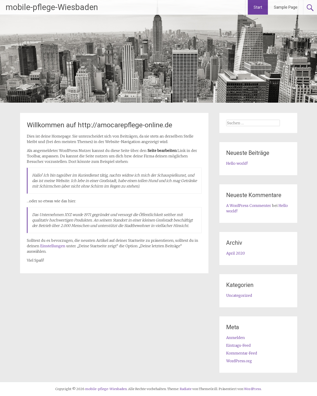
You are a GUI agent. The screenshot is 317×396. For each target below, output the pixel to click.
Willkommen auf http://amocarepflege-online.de (99, 125)
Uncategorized (239, 295)
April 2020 (235, 253)
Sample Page (285, 7)
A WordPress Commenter (248, 205)
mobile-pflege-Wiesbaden (52, 7)
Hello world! (237, 163)
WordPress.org (239, 361)
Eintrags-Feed (238, 345)
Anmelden (235, 337)
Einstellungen (52, 246)
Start (258, 7)
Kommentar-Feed (241, 353)
